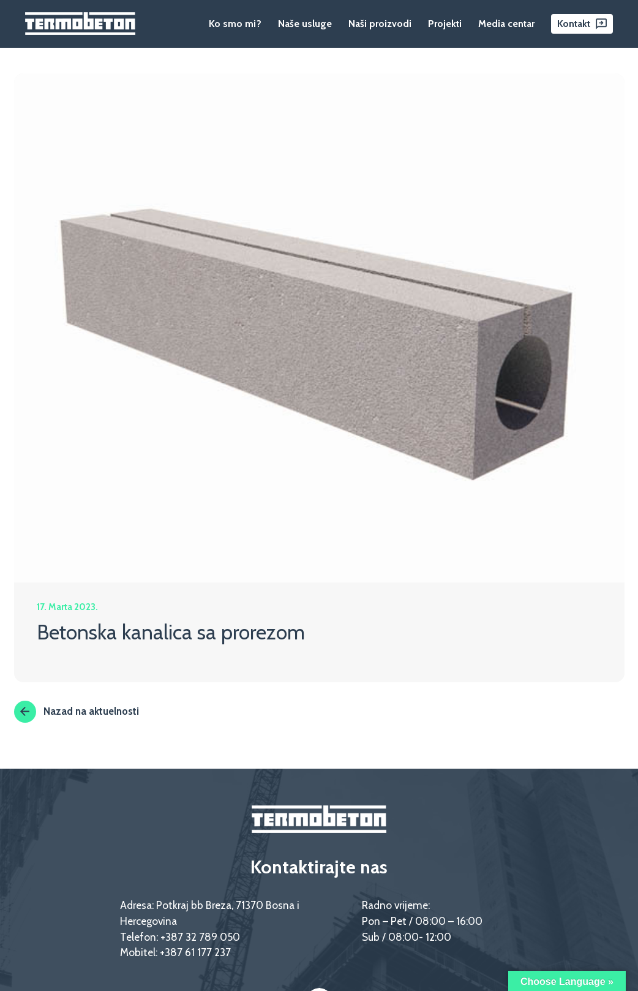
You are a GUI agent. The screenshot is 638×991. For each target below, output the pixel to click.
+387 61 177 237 (195, 952)
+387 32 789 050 (200, 936)
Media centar (506, 23)
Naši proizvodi (379, 23)
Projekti (445, 23)
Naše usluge (305, 23)
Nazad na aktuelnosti (76, 712)
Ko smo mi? (235, 23)
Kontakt (573, 23)
